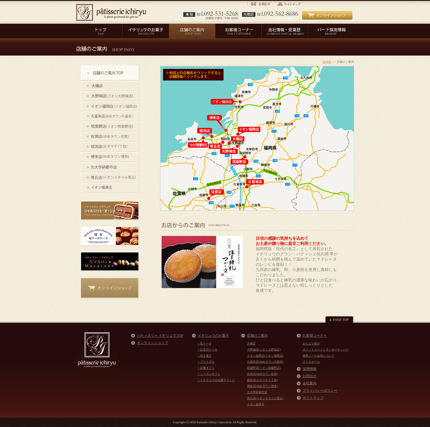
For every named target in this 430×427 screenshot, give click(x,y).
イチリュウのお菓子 (213, 335)
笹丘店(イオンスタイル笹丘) (265, 398)
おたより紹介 (311, 343)
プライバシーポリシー (320, 390)
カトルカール (311, 361)
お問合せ (309, 376)
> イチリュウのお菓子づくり (216, 380)
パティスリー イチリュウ (111, 12)
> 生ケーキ (205, 343)
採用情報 (309, 369)
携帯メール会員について (318, 355)
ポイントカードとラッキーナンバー (326, 349)
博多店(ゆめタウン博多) (262, 386)
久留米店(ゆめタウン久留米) (265, 361)
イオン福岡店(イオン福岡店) (265, 355)
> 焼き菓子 (205, 355)
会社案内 (309, 383)
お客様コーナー (315, 335)
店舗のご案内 (257, 335)
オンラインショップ (152, 343)
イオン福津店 (255, 404)
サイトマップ (313, 398)
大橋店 (251, 343)
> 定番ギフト (206, 367)
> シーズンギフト (209, 373)
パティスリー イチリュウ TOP (160, 335)
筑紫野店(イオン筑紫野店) (264, 367)
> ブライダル (206, 361)
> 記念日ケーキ (207, 349)
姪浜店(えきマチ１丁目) (262, 380)
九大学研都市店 (257, 392)
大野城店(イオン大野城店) (264, 349)
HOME (327, 61)
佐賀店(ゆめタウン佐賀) (262, 373)
